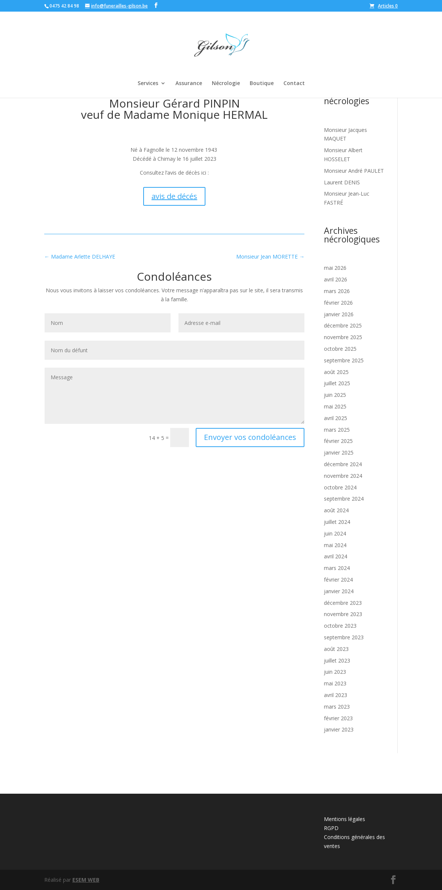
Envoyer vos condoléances (250, 437)
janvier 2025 (339, 452)
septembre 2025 (344, 360)
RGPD (331, 828)
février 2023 (338, 718)
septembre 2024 (344, 498)
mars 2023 (337, 706)
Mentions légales (344, 819)
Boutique (262, 84)
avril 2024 (335, 556)
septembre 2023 (344, 637)
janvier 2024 (339, 591)
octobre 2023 (340, 625)
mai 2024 (335, 545)
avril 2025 (335, 418)
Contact (294, 84)
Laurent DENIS (342, 182)
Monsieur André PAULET (354, 170)
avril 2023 (335, 695)
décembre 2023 (343, 602)
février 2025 (338, 440)
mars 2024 (337, 567)
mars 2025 (337, 429)
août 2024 (336, 510)
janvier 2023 (339, 729)
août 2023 (336, 648)
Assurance (188, 84)
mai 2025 (335, 406)
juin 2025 (335, 394)
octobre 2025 (340, 348)
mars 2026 (337, 291)
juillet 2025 (337, 383)
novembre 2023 (343, 614)
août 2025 (336, 371)
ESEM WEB (85, 879)
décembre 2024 (343, 464)
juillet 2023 (337, 660)
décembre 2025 (343, 325)
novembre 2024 (343, 475)
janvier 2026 (339, 314)
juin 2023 (335, 671)
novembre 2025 (343, 337)
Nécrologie (226, 84)
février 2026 (338, 302)
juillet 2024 (337, 521)
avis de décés (174, 196)
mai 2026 (335, 267)
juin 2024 (335, 533)
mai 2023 (335, 683)
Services (148, 84)
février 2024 (338, 579)
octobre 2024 (340, 487)
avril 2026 (335, 279)
